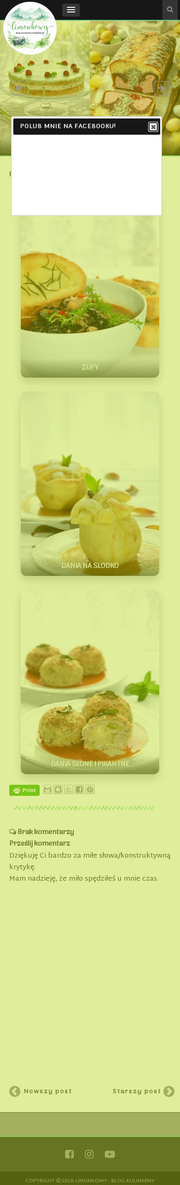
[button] (71, 10)
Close (153, 127)
